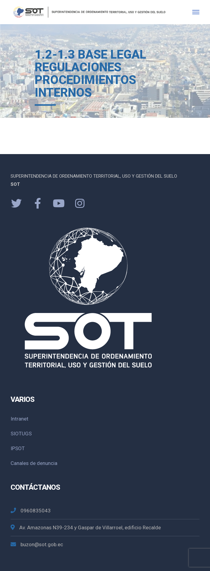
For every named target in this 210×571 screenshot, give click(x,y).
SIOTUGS (21, 434)
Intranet (19, 419)
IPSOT (18, 448)
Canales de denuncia (34, 463)
